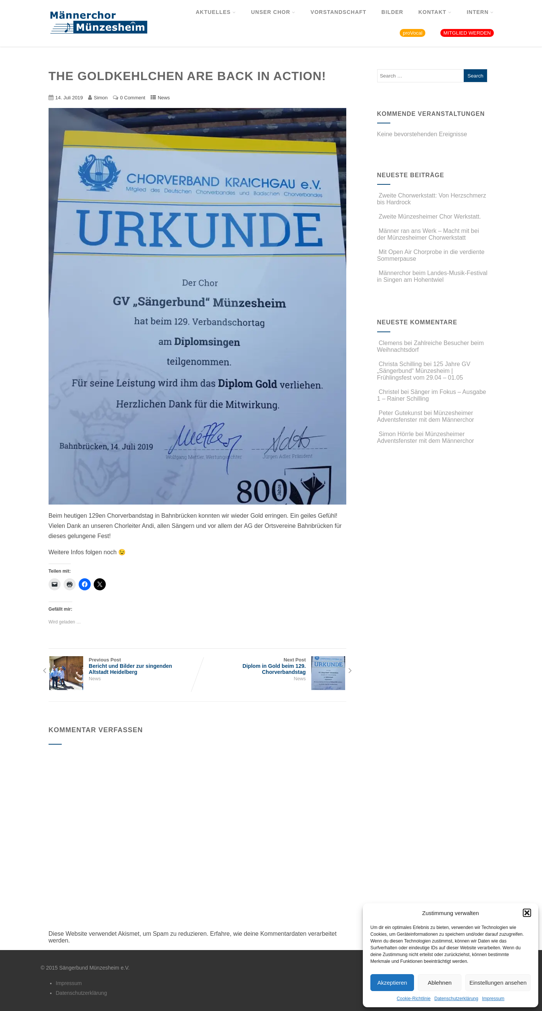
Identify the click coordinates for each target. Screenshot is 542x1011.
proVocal (412, 33)
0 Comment (132, 97)
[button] (527, 913)
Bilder (392, 12)
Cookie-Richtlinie (414, 998)
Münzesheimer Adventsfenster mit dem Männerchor (425, 416)
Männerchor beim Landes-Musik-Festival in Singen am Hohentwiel (432, 276)
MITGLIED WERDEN (467, 33)
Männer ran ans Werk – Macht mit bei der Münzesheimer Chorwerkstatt (428, 234)
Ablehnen (439, 982)
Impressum (493, 998)
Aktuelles (216, 12)
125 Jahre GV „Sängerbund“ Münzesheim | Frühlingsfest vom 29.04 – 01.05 (423, 371)
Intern (480, 12)
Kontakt (434, 12)
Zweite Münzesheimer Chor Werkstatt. (429, 216)
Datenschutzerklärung (456, 998)
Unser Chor (273, 12)
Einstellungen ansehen (498, 982)
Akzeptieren (392, 982)
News (164, 97)
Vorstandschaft (338, 12)
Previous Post (123, 666)
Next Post (271, 666)
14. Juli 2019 (69, 97)
